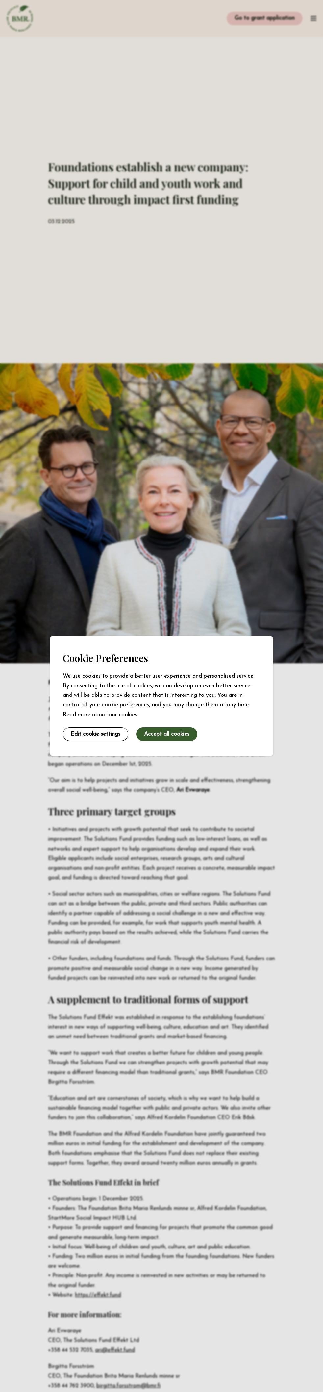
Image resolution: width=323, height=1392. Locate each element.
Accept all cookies (166, 734)
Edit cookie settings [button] (95, 734)
